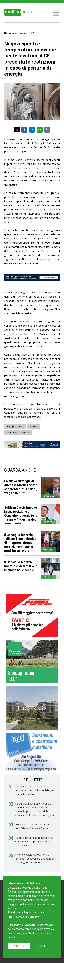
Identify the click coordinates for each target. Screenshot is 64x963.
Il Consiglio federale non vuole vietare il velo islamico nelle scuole (21, 566)
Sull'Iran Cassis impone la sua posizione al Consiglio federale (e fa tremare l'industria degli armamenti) (21, 515)
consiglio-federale (15, 426)
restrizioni (34, 426)
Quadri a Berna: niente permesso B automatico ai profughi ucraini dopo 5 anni (34, 841)
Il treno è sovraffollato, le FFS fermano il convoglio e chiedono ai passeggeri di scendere (34, 858)
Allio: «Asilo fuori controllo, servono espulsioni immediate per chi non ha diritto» (34, 790)
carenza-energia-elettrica (18, 432)
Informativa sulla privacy (23, 916)
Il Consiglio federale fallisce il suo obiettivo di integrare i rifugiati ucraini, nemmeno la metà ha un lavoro (20, 542)
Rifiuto (41, 946)
